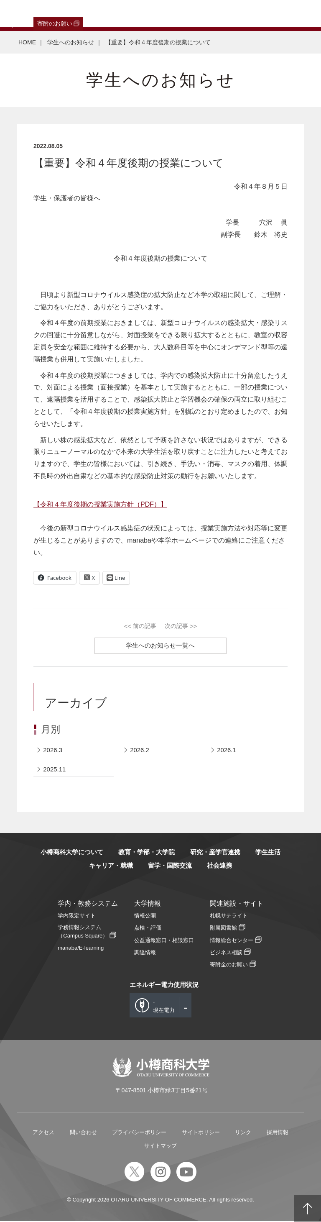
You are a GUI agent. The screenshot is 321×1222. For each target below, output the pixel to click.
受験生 (19, 13)
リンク (243, 1133)
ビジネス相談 (226, 953)
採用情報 (277, 1133)
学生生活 (267, 852)
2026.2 (139, 750)
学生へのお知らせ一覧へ (160, 645)
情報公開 (145, 916)
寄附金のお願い (229, 965)
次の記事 (181, 626)
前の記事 (140, 626)
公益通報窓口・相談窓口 (164, 941)
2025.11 (54, 769)
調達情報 (145, 953)
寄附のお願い (54, 23)
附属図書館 (223, 928)
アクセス (43, 1133)
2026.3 (53, 750)
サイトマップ (160, 1146)
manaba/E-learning (81, 948)
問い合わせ (83, 1133)
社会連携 (219, 866)
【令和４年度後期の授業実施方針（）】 (100, 504)
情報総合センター (231, 941)
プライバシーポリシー (139, 1133)
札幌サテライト (229, 916)
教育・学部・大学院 (146, 852)
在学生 (136, 13)
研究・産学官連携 (215, 852)
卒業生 (50, 13)
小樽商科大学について (72, 852)
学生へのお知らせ (70, 42)
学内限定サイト (77, 916)
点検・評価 (147, 928)
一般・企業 (80, 13)
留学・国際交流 (170, 866)
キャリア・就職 (111, 866)
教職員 (160, 13)
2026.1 (226, 750)
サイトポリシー (201, 1133)
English (185, 13)
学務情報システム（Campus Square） (83, 932)
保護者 (111, 13)
